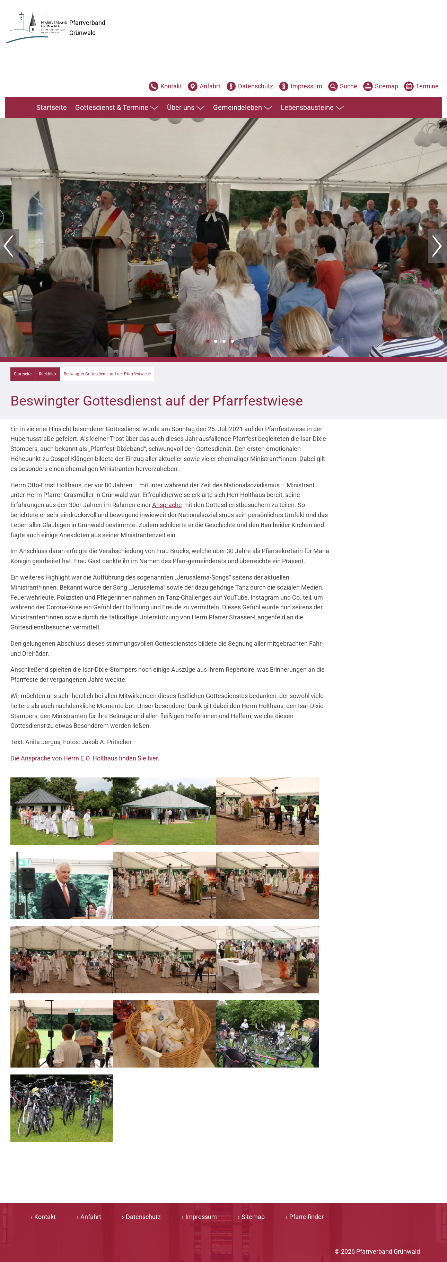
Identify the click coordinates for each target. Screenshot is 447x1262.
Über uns (186, 107)
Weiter (437, 246)
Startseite (51, 107)
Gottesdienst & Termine (117, 107)
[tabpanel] (223, 237)
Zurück (9, 246)
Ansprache (167, 504)
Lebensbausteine (312, 107)
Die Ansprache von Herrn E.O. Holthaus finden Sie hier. (84, 758)
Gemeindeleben (242, 107)
